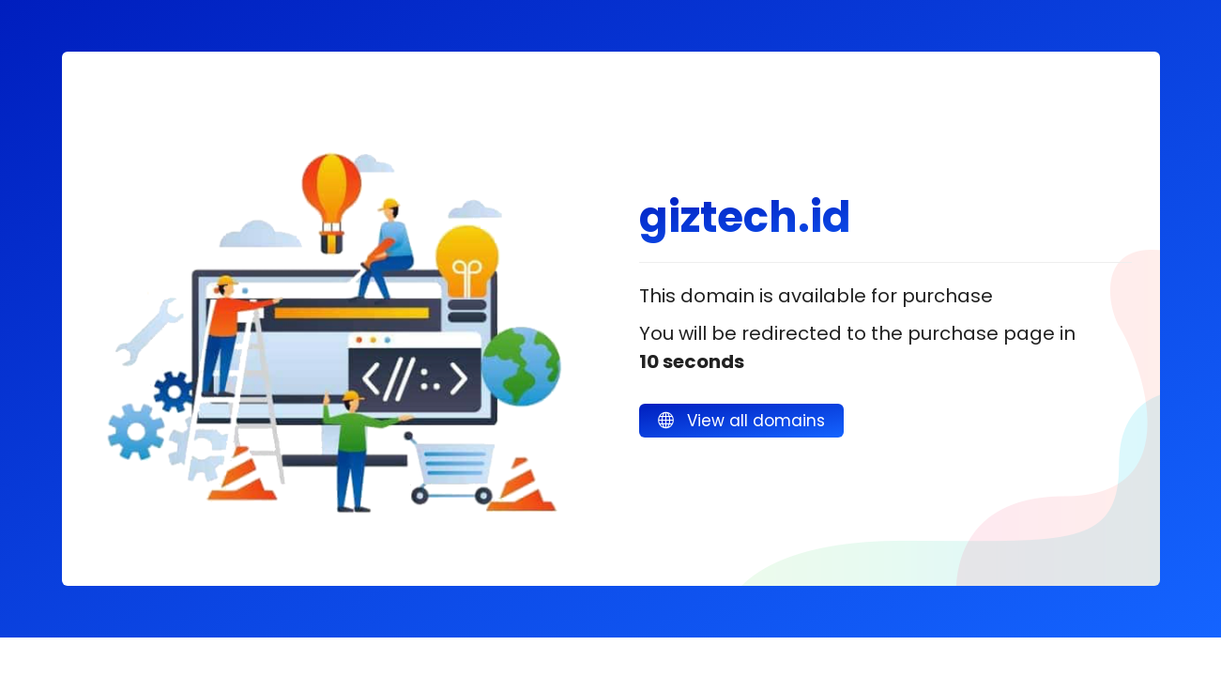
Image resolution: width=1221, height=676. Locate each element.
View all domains (741, 420)
